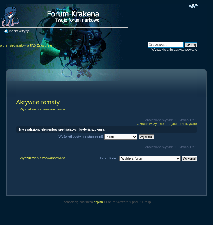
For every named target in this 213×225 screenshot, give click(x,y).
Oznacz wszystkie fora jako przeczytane (167, 124)
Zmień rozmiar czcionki (193, 6)
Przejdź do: (108, 158)
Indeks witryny (19, 31)
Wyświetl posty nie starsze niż (106, 136)
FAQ (33, 45)
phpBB (98, 202)
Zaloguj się (44, 45)
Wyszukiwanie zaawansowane (174, 49)
